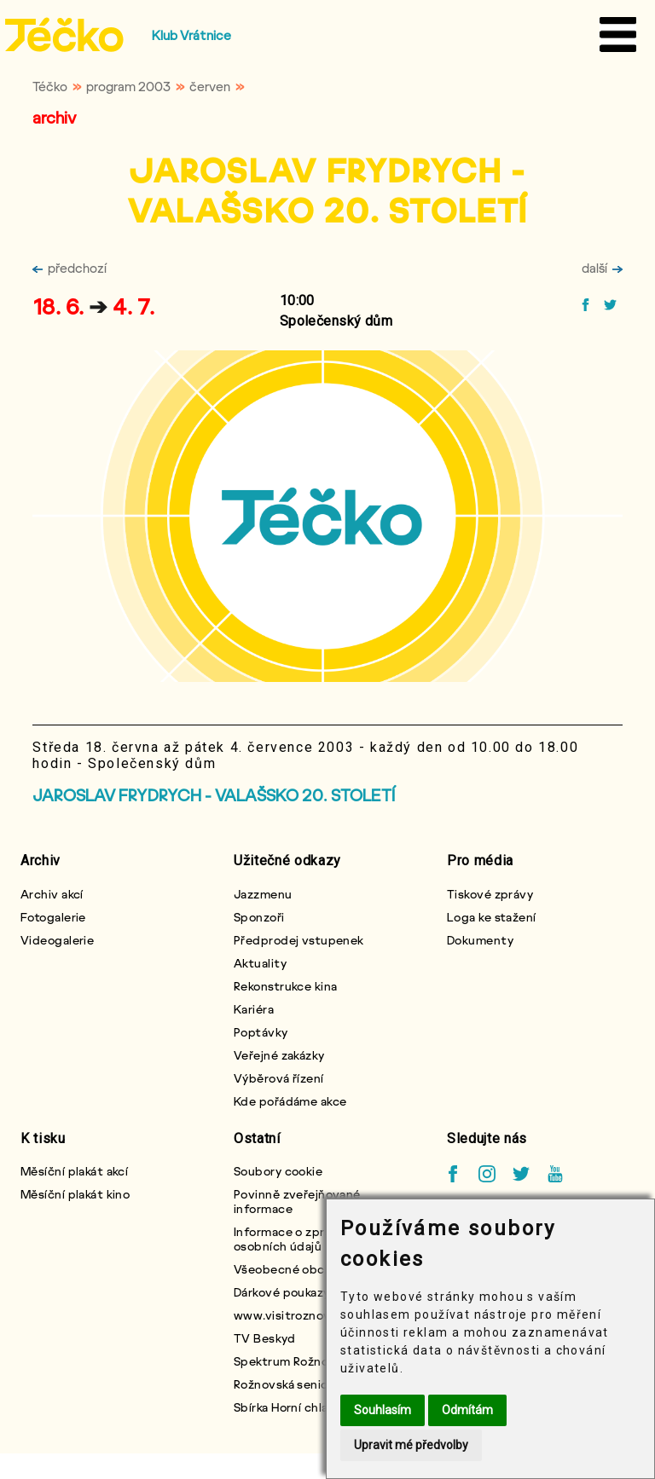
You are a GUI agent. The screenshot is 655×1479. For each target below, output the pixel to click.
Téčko (49, 86)
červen (209, 86)
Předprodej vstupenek (299, 940)
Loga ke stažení (491, 917)
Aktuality (260, 963)
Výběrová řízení (279, 1078)
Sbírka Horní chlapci (290, 1407)
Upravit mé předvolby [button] (411, 1445)
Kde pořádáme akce (290, 1101)
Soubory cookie (278, 1171)
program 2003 (128, 86)
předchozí (69, 267)
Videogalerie (57, 940)
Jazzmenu (263, 894)
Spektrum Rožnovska (294, 1361)
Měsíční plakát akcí (74, 1171)
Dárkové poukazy (282, 1292)
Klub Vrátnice (191, 35)
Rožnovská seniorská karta (308, 1384)
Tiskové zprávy (490, 894)
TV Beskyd (264, 1338)
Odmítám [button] (467, 1410)
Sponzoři (259, 917)
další (602, 267)
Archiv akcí (52, 894)
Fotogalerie (53, 917)
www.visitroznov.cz (290, 1315)
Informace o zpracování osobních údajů (301, 1238)
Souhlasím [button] (382, 1410)
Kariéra (254, 1009)
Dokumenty (480, 940)
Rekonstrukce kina (285, 986)
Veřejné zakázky (279, 1055)
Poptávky (261, 1032)
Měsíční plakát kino (75, 1194)
